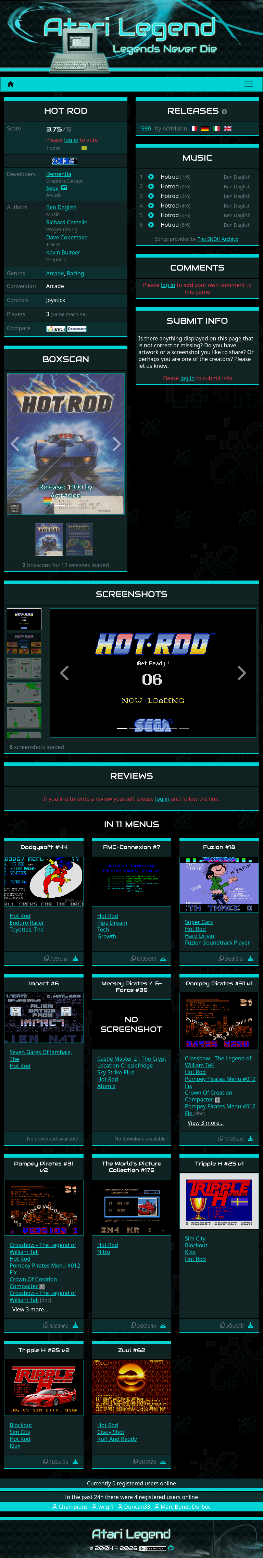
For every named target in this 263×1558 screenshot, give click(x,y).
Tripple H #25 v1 (219, 1163)
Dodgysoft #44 (44, 847)
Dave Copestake (67, 237)
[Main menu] (248, 84)
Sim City (195, 1238)
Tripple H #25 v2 (44, 1350)
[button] (16, 444)
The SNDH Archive (218, 239)
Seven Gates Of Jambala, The (41, 1055)
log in (71, 140)
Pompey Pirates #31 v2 (44, 1167)
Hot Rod (20, 916)
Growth (106, 936)
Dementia (58, 174)
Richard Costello (67, 222)
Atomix (106, 1086)
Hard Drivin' (200, 935)
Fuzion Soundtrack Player (217, 942)
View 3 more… (206, 1122)
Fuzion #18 (219, 847)
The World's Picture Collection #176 (131, 1167)
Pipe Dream (112, 922)
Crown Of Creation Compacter (208, 1096)
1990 (144, 128)
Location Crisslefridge (125, 1065)
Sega (52, 187)
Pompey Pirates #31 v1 (219, 983)
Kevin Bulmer (63, 252)
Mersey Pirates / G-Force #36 (131, 987)
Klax (190, 1252)
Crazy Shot (110, 1432)
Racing (75, 273)
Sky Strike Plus (115, 1072)
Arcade (55, 273)
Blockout (196, 1245)
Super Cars (199, 922)
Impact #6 (44, 983)
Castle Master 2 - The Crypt (131, 1058)
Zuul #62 (131, 1350)
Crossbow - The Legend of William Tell (218, 1062)
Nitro (103, 1252)
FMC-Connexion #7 (131, 847)
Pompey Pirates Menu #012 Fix (220, 1082)
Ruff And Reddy (117, 1439)
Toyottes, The (26, 929)
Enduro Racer (27, 922)
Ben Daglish (61, 207)
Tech (103, 929)
